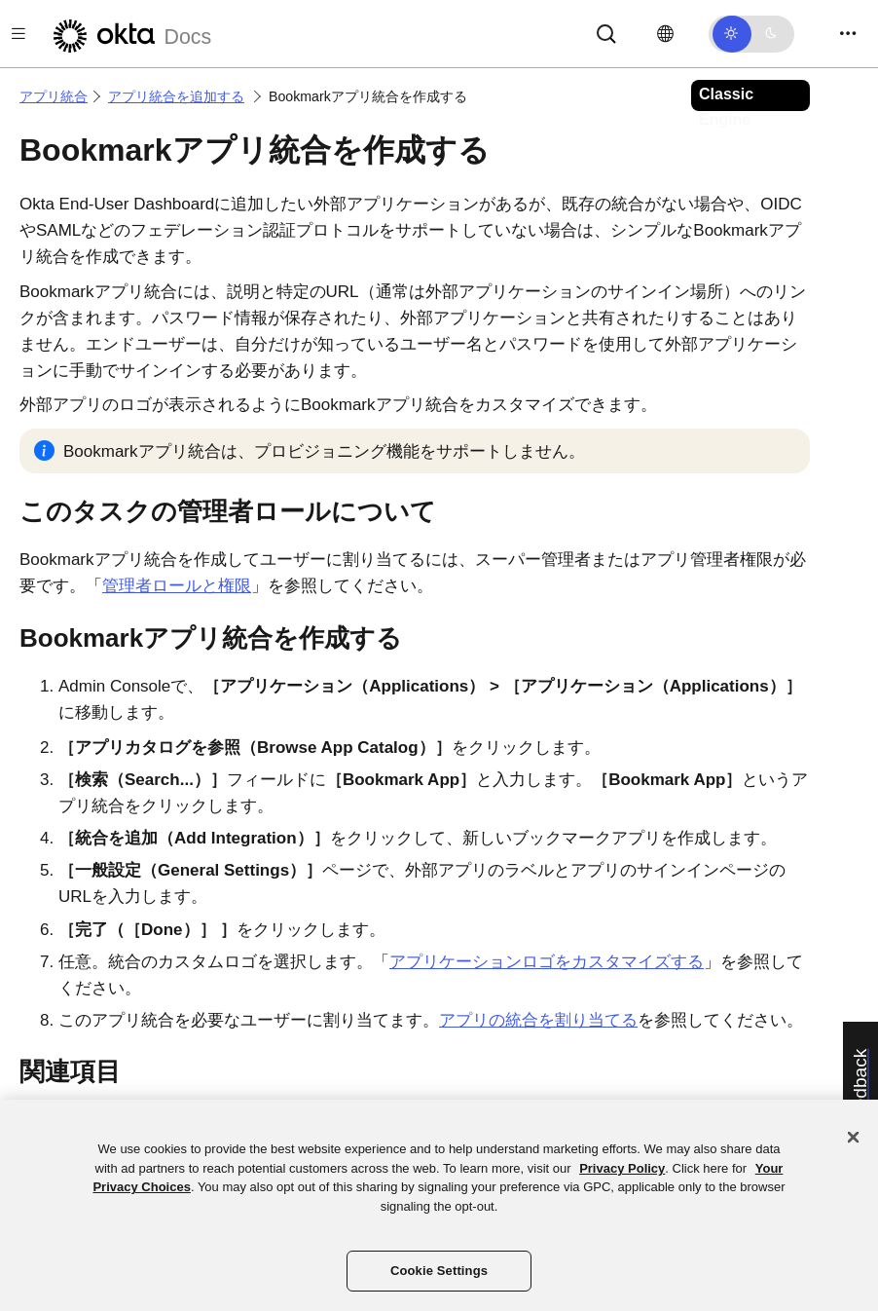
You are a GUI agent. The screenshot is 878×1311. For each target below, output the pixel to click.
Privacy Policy (622, 1168)
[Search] (606, 32)
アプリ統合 (53, 96)
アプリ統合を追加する (176, 96)
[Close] (853, 1137)
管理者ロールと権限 (176, 586)
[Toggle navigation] (847, 34)
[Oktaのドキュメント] (129, 33)
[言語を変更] (665, 34)
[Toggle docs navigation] (18, 34)
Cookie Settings (439, 1270)
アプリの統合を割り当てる (538, 1020)
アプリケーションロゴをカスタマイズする (546, 962)
